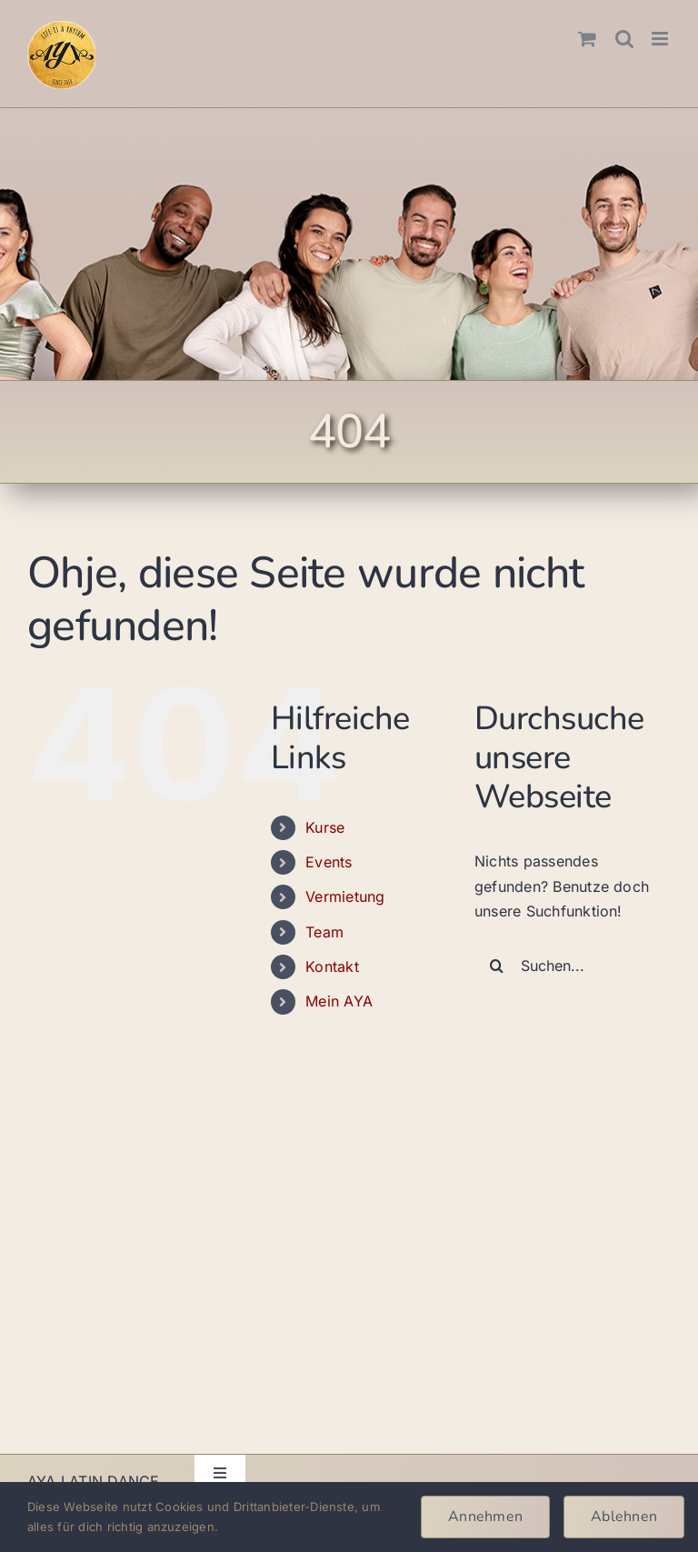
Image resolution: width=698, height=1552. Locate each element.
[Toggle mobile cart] (587, 38)
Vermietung (344, 896)
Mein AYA (339, 1001)
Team (324, 932)
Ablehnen (624, 1517)
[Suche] (497, 965)
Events (328, 862)
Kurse (324, 827)
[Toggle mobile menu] (661, 38)
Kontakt (332, 966)
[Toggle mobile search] (624, 38)
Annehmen (485, 1517)
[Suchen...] (572, 965)
